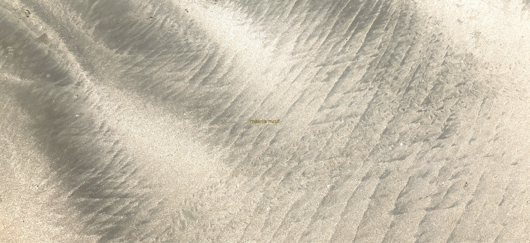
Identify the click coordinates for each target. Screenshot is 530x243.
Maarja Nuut (265, 121)
